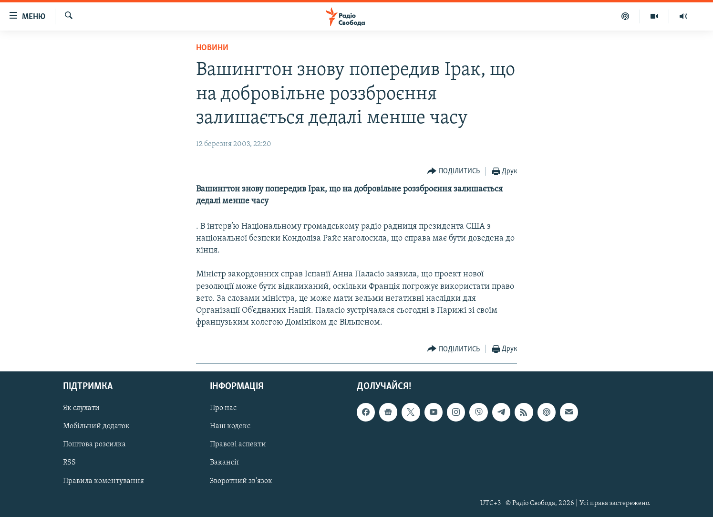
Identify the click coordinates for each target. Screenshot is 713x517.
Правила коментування (103, 481)
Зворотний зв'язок (241, 481)
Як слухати (81, 408)
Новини (212, 48)
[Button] (453, 171)
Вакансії (224, 463)
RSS (69, 463)
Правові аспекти (238, 445)
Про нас (223, 408)
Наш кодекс (230, 427)
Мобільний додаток (96, 427)
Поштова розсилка (94, 445)
